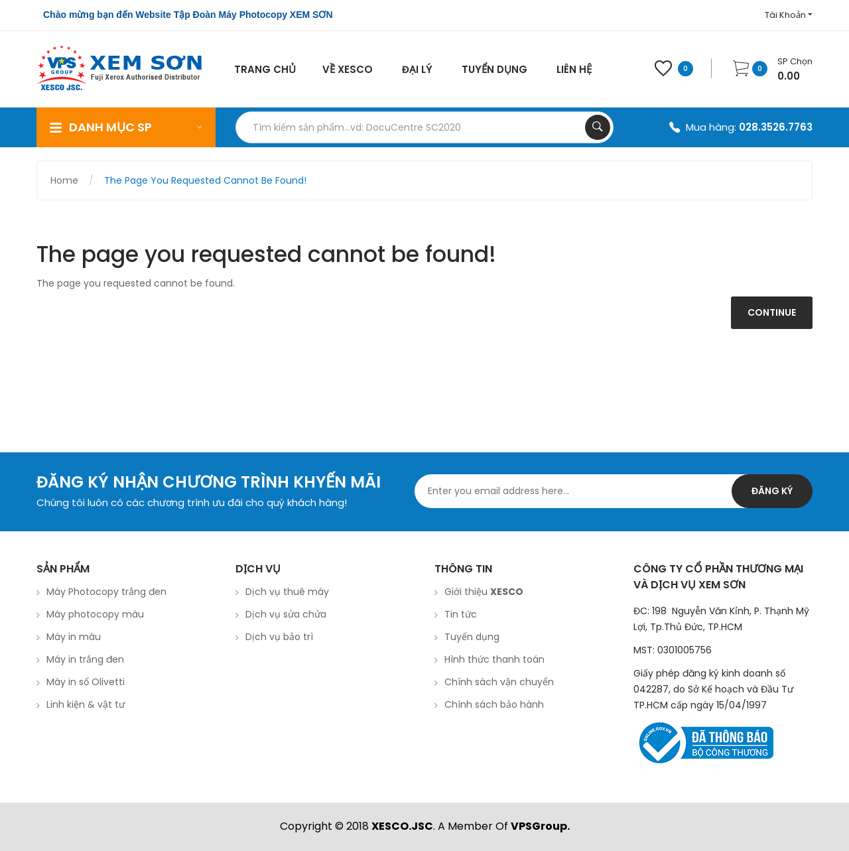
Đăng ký (772, 490)
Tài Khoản (789, 15)
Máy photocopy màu (95, 614)
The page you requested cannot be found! (205, 180)
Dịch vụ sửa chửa (285, 614)
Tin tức (460, 614)
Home (64, 180)
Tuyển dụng (471, 636)
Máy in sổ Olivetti (85, 681)
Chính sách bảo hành (494, 704)
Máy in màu (73, 636)
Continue (772, 312)
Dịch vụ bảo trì (279, 636)
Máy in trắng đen (85, 659)
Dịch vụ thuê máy (287, 591)
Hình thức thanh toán (494, 659)
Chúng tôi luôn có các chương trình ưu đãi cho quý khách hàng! (191, 502)
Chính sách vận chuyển (499, 681)
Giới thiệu (483, 591)
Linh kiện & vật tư (85, 704)
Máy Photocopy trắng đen (106, 591)
